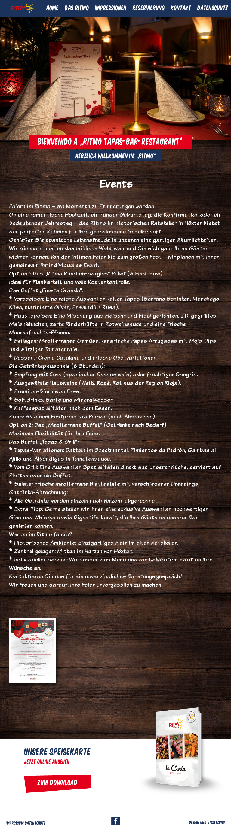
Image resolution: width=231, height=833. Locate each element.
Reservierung (149, 7)
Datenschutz (212, 7)
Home (53, 7)
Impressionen (111, 7)
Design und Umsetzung (207, 822)
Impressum (15, 823)
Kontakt (181, 7)
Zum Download (58, 782)
